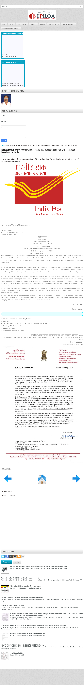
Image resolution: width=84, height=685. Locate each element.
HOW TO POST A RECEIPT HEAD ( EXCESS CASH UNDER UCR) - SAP (22, 645)
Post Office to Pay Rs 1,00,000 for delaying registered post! (20, 578)
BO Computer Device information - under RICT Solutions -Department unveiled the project (38, 566)
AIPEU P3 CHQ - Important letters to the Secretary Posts (27, 633)
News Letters (54, 24)
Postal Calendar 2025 (16, 653)
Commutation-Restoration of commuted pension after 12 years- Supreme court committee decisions (33, 625)
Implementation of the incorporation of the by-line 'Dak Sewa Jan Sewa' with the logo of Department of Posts (38, 151)
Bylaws (42, 24)
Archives (17, 562)
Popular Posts (7, 562)
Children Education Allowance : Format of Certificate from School (22, 597)
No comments (5, 155)
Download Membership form (10, 28)
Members (33, 24)
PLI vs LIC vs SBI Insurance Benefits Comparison (25, 586)
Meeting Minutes (69, 24)
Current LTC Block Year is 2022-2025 (12, 606)
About (12, 24)
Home (3, 24)
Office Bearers (22, 24)
